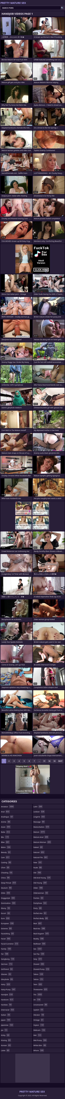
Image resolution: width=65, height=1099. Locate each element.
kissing (6, 1040)
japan (6, 1020)
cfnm (5, 867)
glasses (6, 974)
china (5, 877)
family (6, 949)
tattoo (38, 979)
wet (37, 1035)
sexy (37, 959)
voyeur (38, 1025)
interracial (7, 1009)
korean (6, 1045)
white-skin (39, 1045)
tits (37, 994)
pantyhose (40, 903)
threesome (40, 989)
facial (6, 938)
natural (39, 852)
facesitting (7, 933)
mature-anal (41, 837)
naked (38, 847)
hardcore (7, 999)
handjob (7, 994)
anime (6, 822)
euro (5, 918)
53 (54, 761)
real (37, 923)
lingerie (39, 816)
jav (4, 1030)
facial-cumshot (10, 943)
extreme (6, 928)
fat (5, 954)
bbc (5, 837)
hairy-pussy (8, 989)
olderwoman (40, 893)
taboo (38, 974)
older (38, 888)
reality (38, 938)
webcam (39, 1030)
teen (37, 984)
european (7, 923)
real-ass (39, 928)
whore (38, 1050)
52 (49, 761)
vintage (38, 1020)
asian (6, 827)
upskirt (38, 1009)
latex (5, 1050)
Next (60, 761)
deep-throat (8, 882)
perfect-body (40, 918)
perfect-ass (40, 913)
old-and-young (42, 877)
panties (38, 898)
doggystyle (8, 898)
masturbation (41, 827)
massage (39, 822)
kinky (5, 1035)
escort (5, 913)
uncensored (40, 1004)
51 (44, 761)
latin (38, 806)
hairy (5, 984)
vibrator (38, 1015)
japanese (7, 1025)
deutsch (6, 888)
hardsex (6, 1004)
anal (5, 811)
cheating (7, 872)
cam (5, 857)
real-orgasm (41, 933)
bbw (5, 842)
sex (37, 949)
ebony (5, 908)
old (37, 872)
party (37, 908)
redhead (39, 943)
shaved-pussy (41, 969)
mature (39, 832)
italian (5, 1015)
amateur (7, 806)
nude (37, 867)
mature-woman (42, 842)
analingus (7, 816)
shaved (39, 964)
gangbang (8, 959)
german (7, 964)
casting (6, 862)
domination (8, 903)
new (37, 862)
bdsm (6, 847)
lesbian (39, 811)
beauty (6, 852)
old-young (40, 882)
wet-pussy (40, 1040)
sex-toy (39, 954)
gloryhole (7, 979)
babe (5, 832)
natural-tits (40, 857)
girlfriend (7, 969)
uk (37, 999)
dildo (5, 893)
